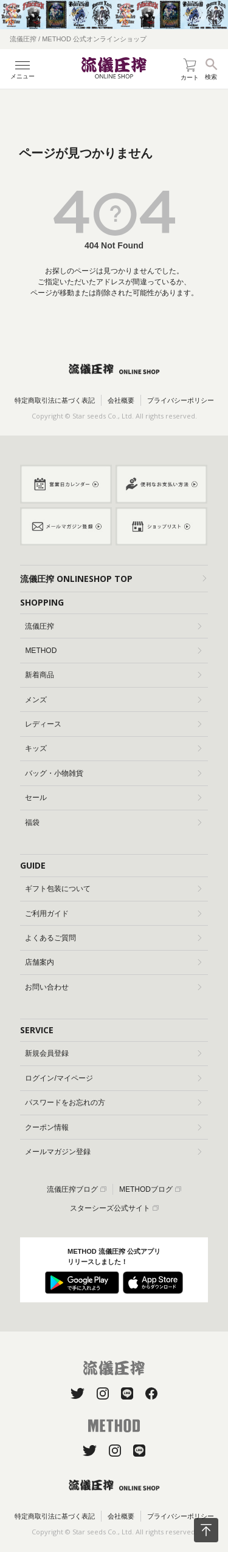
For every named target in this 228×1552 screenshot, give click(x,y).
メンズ (113, 700)
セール (113, 797)
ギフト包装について (113, 888)
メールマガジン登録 (113, 1151)
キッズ (113, 748)
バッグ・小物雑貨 (113, 773)
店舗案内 (113, 962)
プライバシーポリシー (180, 400)
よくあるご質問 (113, 938)
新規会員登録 (113, 1053)
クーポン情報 (113, 1127)
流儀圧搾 (113, 626)
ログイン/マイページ (113, 1078)
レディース (113, 724)
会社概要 (121, 400)
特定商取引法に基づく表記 (55, 400)
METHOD (113, 650)
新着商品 (113, 675)
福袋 (113, 822)
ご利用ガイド (113, 913)
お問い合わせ (113, 987)
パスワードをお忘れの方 (113, 1102)
